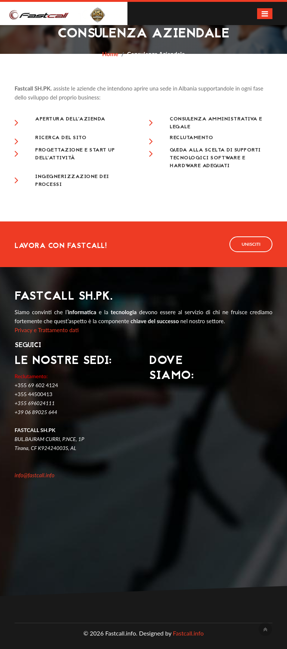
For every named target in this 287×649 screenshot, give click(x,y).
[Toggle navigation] (264, 13)
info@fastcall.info (35, 475)
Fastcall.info (188, 633)
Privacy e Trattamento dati (46, 330)
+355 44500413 (33, 394)
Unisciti (250, 244)
